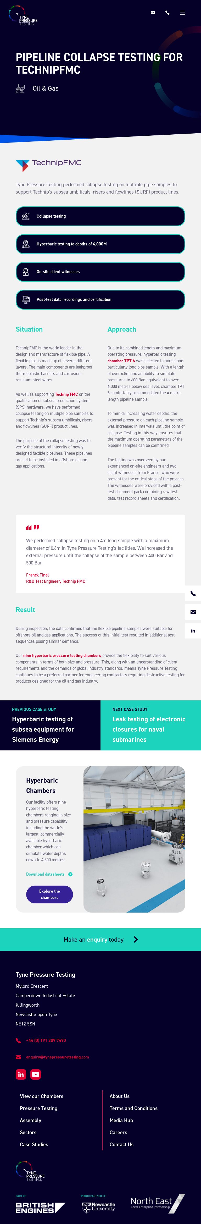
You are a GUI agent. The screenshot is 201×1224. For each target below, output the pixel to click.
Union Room (146, 1192)
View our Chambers (41, 1054)
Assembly (30, 1078)
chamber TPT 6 (121, 361)
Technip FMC (66, 394)
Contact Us (121, 1102)
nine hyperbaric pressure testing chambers (62, 655)
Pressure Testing (38, 1066)
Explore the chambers (56, 855)
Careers (118, 1090)
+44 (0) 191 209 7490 (46, 998)
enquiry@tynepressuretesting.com (57, 1015)
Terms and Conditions (134, 1066)
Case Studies (34, 1102)
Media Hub (121, 1078)
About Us (120, 1054)
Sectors (28, 1090)
